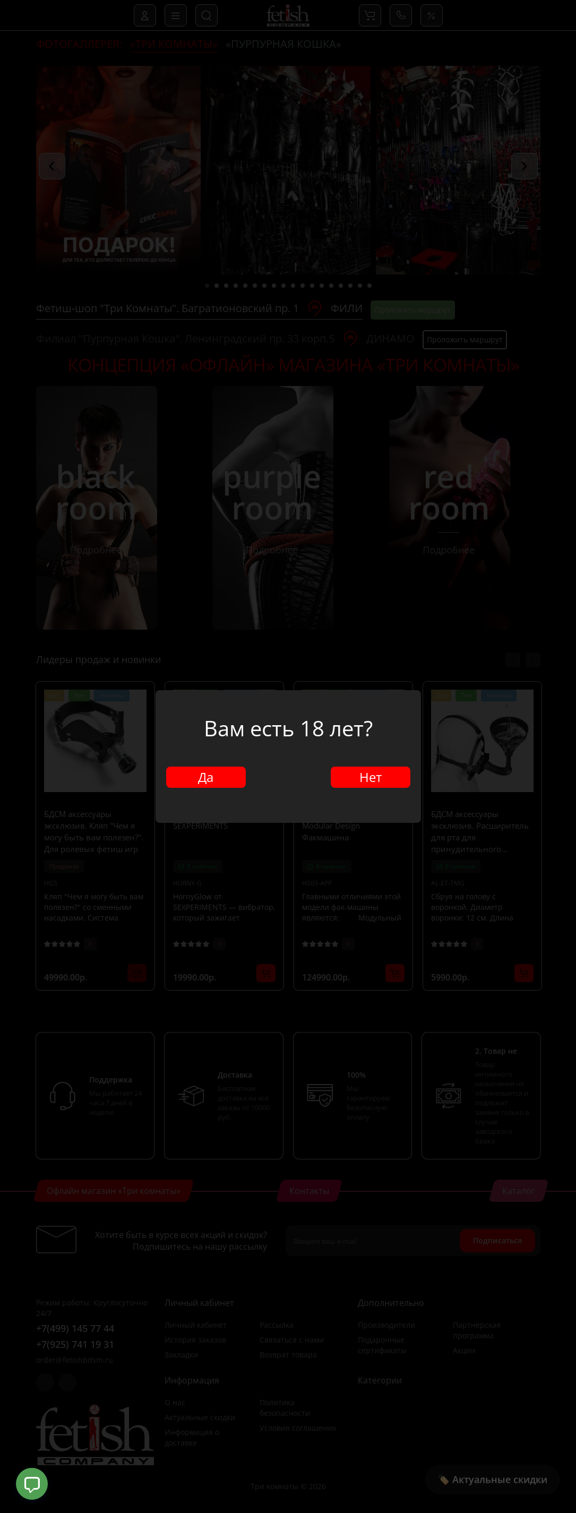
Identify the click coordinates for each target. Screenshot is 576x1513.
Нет (370, 777)
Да (205, 777)
